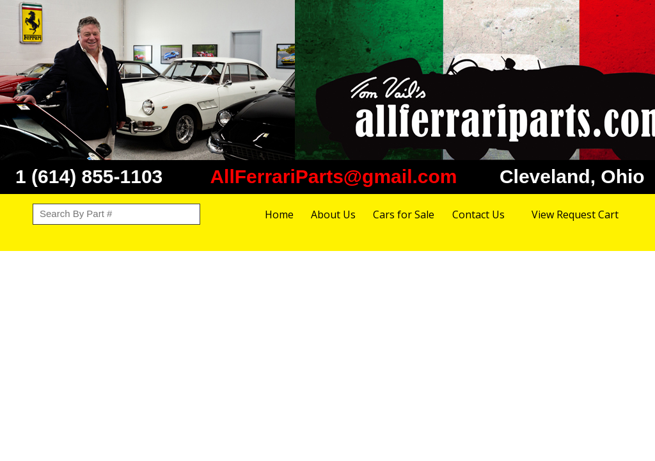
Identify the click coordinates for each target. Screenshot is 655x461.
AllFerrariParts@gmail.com (333, 176)
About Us (333, 214)
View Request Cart (575, 214)
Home (279, 214)
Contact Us (478, 214)
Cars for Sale (403, 214)
